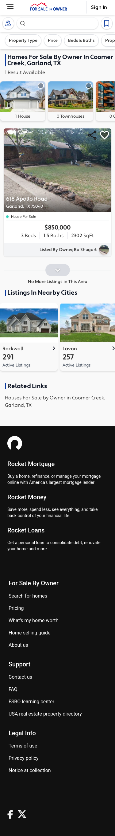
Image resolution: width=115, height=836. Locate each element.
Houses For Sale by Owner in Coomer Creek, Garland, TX (55, 401)
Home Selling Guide (29, 633)
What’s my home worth (34, 620)
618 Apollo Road (40, 202)
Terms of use (23, 746)
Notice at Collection (30, 770)
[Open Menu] (9, 6)
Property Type (23, 40)
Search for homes (28, 596)
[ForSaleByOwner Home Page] (48, 7)
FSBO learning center (31, 702)
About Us (18, 645)
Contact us (20, 677)
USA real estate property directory (45, 714)
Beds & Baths (81, 40)
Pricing (16, 608)
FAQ (13, 689)
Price (53, 40)
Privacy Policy (24, 758)
